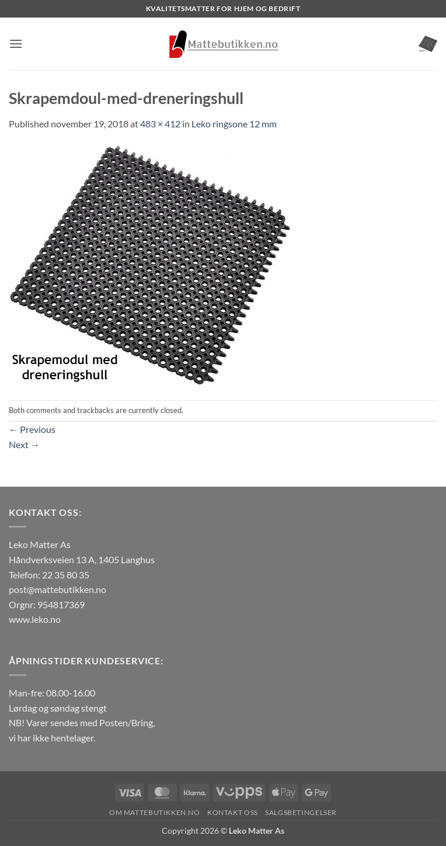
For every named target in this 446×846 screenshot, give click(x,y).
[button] (16, 43)
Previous (32, 429)
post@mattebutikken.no (57, 589)
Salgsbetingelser (301, 812)
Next (24, 444)
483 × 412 (160, 123)
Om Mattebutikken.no (154, 812)
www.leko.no (35, 619)
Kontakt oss (232, 812)
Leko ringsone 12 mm (234, 123)
